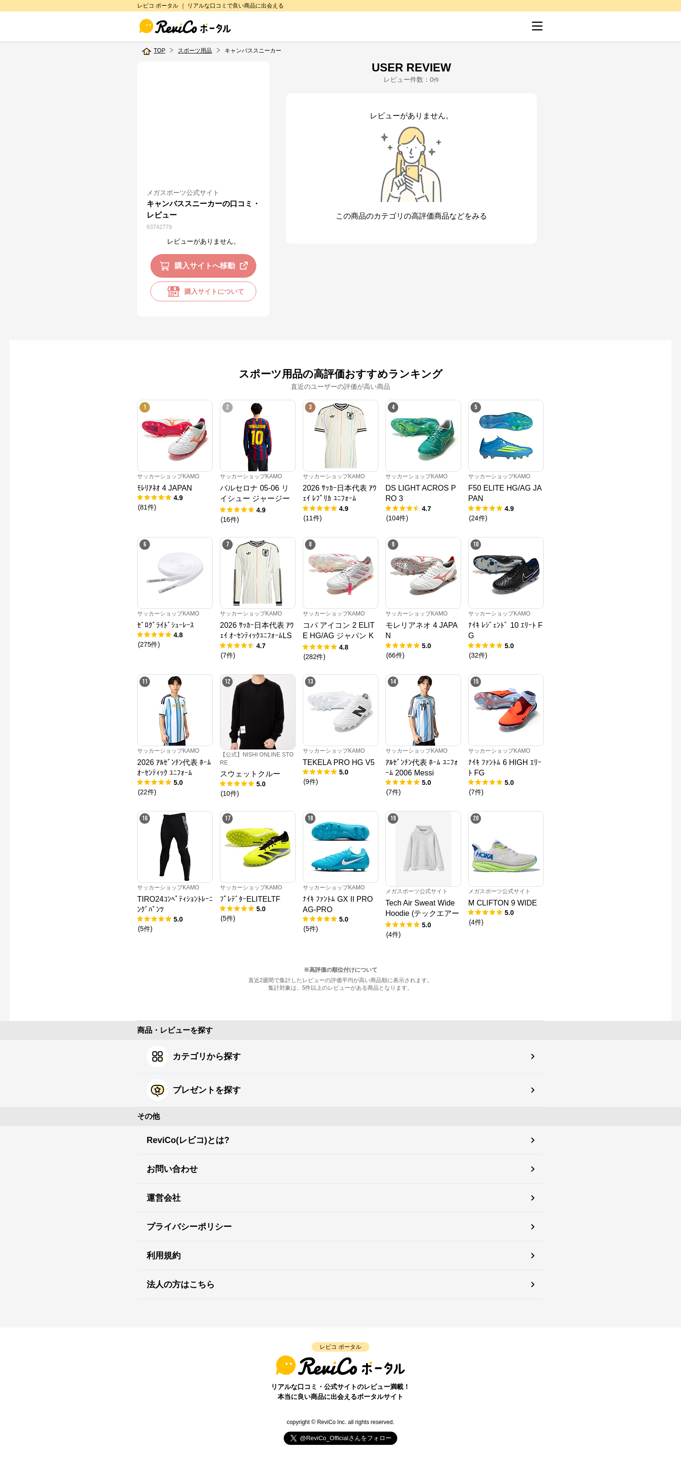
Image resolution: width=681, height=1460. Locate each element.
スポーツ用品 (195, 50)
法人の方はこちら (181, 1284)
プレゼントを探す (194, 1090)
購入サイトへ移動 (205, 265)
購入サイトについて (203, 291)
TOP (159, 50)
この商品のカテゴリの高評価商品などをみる (411, 216)
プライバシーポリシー (189, 1226)
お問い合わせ (172, 1169)
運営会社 (164, 1198)
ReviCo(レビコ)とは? (188, 1140)
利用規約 (164, 1255)
